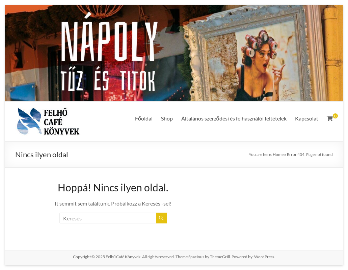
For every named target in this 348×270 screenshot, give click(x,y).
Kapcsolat (306, 118)
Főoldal (144, 118)
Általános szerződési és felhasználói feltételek (234, 118)
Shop (167, 118)
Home (278, 154)
